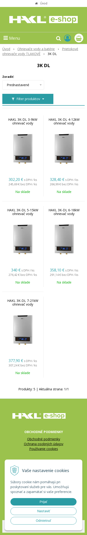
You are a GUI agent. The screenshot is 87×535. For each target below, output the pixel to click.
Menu (11, 38)
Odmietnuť (43, 520)
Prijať (43, 502)
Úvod (43, 3)
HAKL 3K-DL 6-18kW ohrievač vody (64, 212)
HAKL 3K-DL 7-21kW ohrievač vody (22, 302)
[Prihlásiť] (67, 38)
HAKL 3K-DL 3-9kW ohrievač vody (22, 121)
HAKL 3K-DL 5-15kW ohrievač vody (22, 212)
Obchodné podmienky (43, 439)
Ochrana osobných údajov (43, 444)
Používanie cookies (43, 449)
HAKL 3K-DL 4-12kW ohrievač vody (64, 121)
